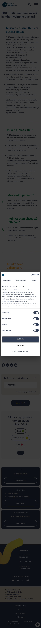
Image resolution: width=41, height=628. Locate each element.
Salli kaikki (20, 339)
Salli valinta (20, 345)
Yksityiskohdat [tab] (20, 280)
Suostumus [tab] (7, 280)
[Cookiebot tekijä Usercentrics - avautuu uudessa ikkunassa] (30, 275)
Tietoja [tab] (33, 280)
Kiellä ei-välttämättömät (20, 351)
